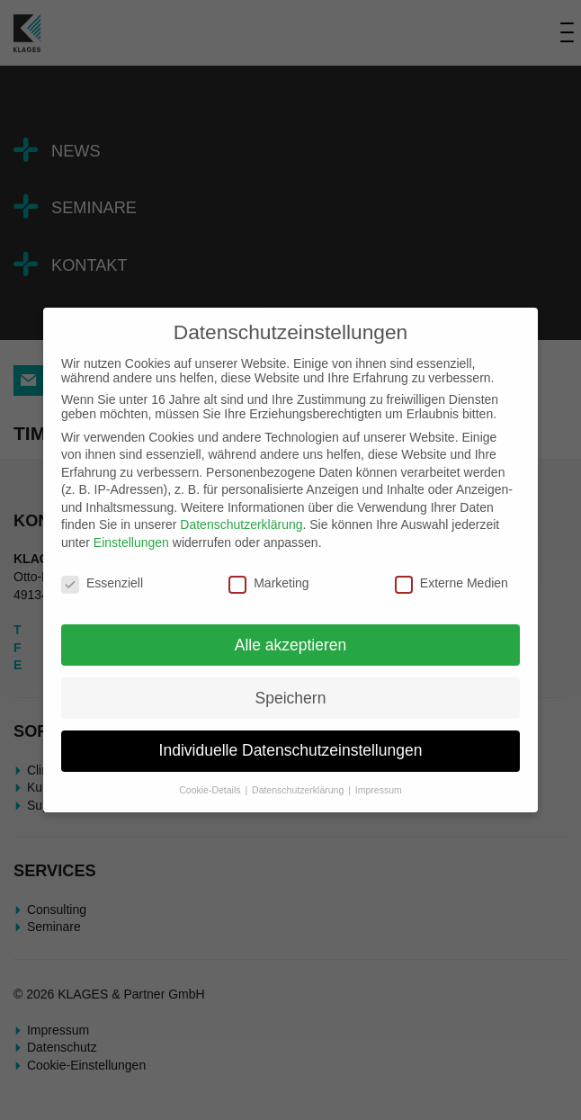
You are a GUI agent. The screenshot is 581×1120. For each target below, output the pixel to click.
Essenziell (102, 583)
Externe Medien (451, 583)
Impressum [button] (378, 789)
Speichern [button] (290, 698)
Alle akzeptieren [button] (291, 645)
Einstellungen (131, 542)
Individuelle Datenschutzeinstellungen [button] (291, 750)
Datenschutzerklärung (241, 524)
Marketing (268, 583)
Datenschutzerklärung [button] (299, 789)
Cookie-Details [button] (211, 789)
